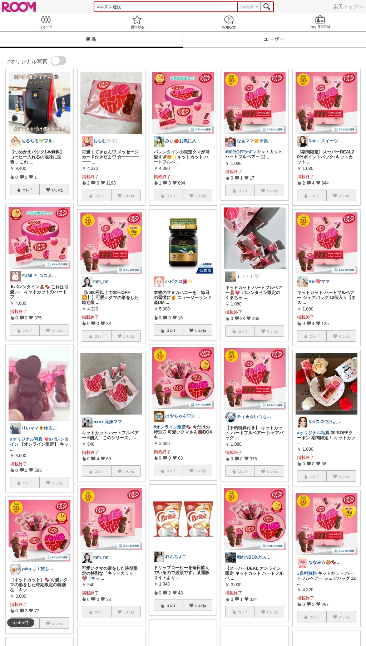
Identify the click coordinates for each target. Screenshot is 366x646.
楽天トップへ (348, 6)
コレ (27, 190)
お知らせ (228, 22)
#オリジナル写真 (26, 439)
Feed (46, 22)
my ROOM (320, 22)
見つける (137, 22)
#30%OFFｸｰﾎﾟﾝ (240, 152)
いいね (57, 190)
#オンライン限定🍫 (173, 427)
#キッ (93, 578)
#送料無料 (307, 573)
